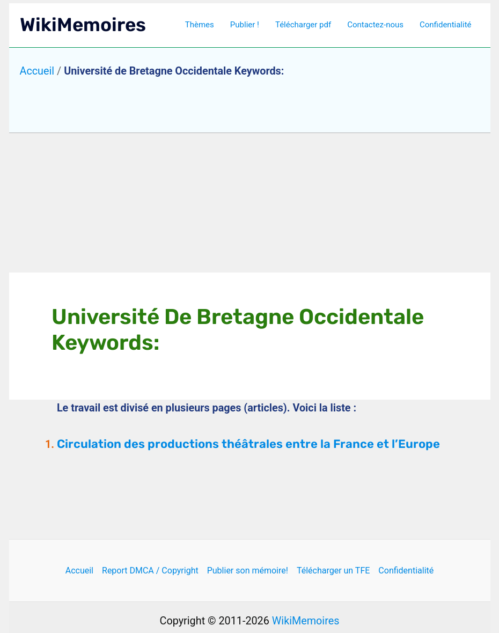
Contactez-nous (375, 25)
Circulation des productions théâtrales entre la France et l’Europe (248, 444)
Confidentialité (445, 25)
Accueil (37, 71)
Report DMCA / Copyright (150, 570)
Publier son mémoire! (247, 570)
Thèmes (199, 25)
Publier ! (244, 25)
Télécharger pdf (303, 25)
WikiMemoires (83, 24)
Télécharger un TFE (333, 570)
